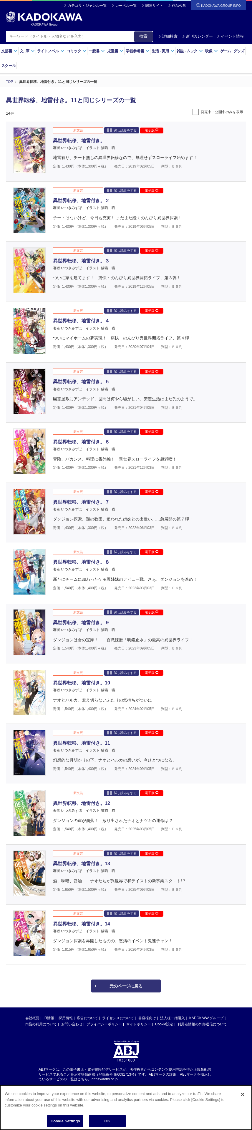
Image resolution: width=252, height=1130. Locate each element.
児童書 (115, 51)
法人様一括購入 (172, 1018)
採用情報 (66, 1018)
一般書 (97, 51)
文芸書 (9, 51)
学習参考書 (137, 51)
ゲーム (225, 51)
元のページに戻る (126, 986)
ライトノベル (50, 51)
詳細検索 (168, 36)
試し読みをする (122, 130)
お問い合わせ (71, 1024)
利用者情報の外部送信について (202, 1024)
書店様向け (147, 1018)
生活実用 (163, 51)
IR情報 (49, 1018)
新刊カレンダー (197, 36)
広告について (87, 1018)
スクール (8, 65)
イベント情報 (230, 36)
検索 (143, 36)
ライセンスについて (118, 1018)
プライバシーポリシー (104, 1024)
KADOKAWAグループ (206, 1018)
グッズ (238, 51)
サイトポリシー (138, 1024)
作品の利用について (41, 1024)
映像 (211, 51)
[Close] (242, 1106)
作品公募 (179, 6)
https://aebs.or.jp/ (105, 1079)
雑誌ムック (190, 51)
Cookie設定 (164, 1024)
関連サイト (154, 6)
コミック (76, 51)
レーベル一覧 (126, 6)
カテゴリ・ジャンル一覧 (87, 6)
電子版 (151, 130)
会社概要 (32, 1018)
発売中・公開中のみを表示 (222, 112)
